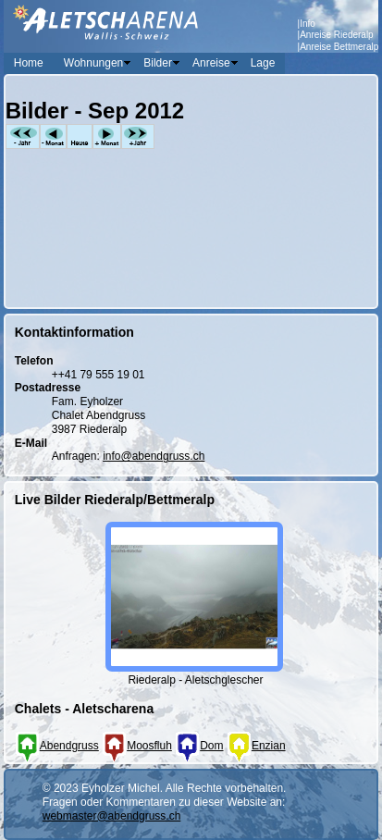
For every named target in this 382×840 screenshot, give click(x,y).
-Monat (53, 136)
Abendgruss (57, 745)
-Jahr (23, 136)
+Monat (106, 136)
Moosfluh (137, 745)
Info (307, 24)
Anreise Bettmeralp (339, 47)
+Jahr (137, 136)
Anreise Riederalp (337, 35)
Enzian (256, 745)
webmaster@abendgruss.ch (112, 815)
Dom (199, 745)
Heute (79, 136)
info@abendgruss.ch (153, 456)
